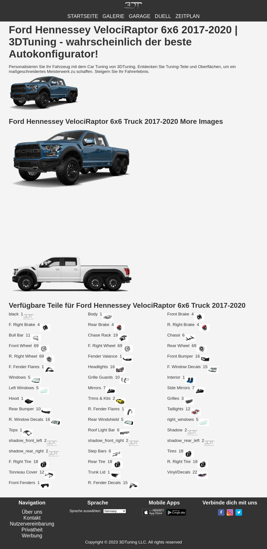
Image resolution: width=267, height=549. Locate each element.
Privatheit (32, 530)
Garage (140, 16)
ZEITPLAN (188, 16)
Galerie (113, 16)
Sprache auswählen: (85, 511)
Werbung (32, 535)
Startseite (82, 16)
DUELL (163, 16)
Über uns (32, 512)
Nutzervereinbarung (32, 524)
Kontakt (32, 518)
